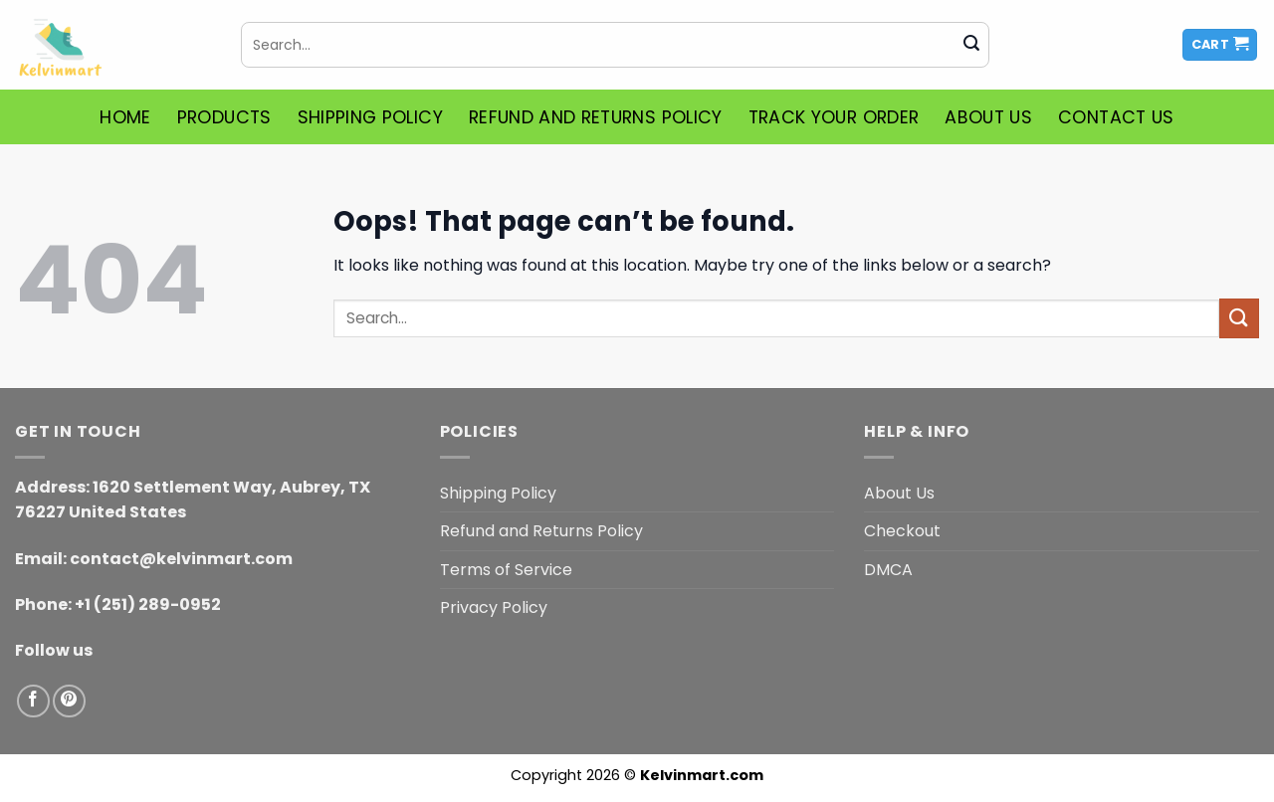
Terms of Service (506, 569)
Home (125, 117)
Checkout (902, 530)
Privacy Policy (493, 607)
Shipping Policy (370, 117)
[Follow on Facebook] (33, 701)
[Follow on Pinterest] (69, 701)
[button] (1220, 45)
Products (224, 117)
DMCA (888, 569)
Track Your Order (834, 117)
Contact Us (1116, 117)
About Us (988, 117)
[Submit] (971, 45)
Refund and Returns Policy (596, 117)
